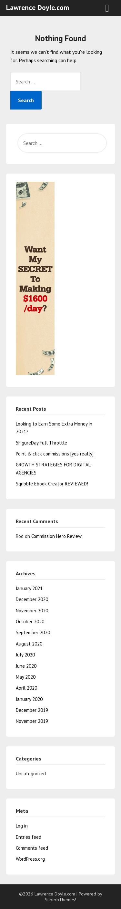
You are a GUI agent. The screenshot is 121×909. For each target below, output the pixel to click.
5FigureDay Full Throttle (41, 443)
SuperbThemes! (60, 900)
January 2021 (29, 588)
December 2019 (32, 710)
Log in (22, 826)
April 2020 (26, 688)
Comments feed (32, 848)
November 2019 (32, 721)
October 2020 (30, 621)
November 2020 (32, 611)
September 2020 (33, 632)
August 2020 (29, 644)
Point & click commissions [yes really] (55, 454)
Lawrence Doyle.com (37, 7)
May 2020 (25, 677)
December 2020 (32, 599)
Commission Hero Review (56, 536)
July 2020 (25, 655)
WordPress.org (30, 859)
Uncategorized (31, 773)
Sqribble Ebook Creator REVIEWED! (52, 484)
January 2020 (29, 699)
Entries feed (28, 837)
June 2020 (26, 666)
